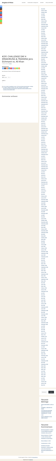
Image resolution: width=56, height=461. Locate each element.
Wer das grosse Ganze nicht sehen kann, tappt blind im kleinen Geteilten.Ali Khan (17, 88)
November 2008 (44, 209)
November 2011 (44, 183)
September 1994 (44, 279)
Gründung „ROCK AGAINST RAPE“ (9, 89)
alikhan (5, 87)
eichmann (12, 87)
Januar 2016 (43, 114)
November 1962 (44, 355)
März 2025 (43, 19)
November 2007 (44, 213)
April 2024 (43, 34)
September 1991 (44, 291)
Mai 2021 (43, 59)
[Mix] (15, 68)
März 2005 (43, 227)
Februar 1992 (44, 288)
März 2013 (43, 159)
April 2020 (43, 71)
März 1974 (43, 334)
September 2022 (44, 52)
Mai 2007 (43, 216)
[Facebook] (3, 68)
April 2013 (43, 157)
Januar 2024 (43, 40)
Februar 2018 (44, 97)
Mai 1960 (43, 362)
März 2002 (43, 239)
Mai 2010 (43, 194)
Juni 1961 (43, 359)
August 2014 (43, 135)
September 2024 (44, 26)
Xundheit (31, 86)
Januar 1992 (43, 289)
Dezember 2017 (44, 100)
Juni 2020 (43, 67)
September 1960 (44, 360)
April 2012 (43, 175)
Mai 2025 (43, 17)
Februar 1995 (44, 277)
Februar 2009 (44, 206)
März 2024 (43, 36)
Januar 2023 (43, 50)
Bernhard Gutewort (45, 429)
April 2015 (43, 123)
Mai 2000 (43, 242)
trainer (27, 87)
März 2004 (43, 235)
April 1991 (43, 296)
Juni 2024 (43, 31)
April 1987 (43, 308)
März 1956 (43, 372)
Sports (15, 86)
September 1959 (44, 364)
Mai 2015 (43, 121)
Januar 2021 (43, 62)
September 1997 (44, 256)
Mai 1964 (43, 352)
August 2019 (43, 78)
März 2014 (43, 144)
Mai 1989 (43, 305)
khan (17, 87)
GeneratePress (35, 457)
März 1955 (43, 374)
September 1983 (44, 322)
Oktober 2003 (44, 237)
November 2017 (44, 102)
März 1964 (43, 353)
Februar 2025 (44, 21)
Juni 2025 (43, 15)
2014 (50, 440)
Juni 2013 (43, 156)
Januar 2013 (43, 163)
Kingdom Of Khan (7, 2)
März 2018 (43, 95)
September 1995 (44, 274)
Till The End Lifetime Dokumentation (23, 86)
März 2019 (43, 81)
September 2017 (44, 104)
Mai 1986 (43, 312)
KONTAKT (42, 2)
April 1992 (43, 284)
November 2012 (44, 166)
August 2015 (43, 119)
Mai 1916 (43, 385)
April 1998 (43, 255)
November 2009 (44, 199)
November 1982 (44, 324)
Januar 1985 (43, 319)
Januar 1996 (43, 272)
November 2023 (44, 43)
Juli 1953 (43, 378)
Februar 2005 (44, 229)
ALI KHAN (7, 86)
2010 (4, 86)
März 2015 (43, 125)
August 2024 (43, 27)
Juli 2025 (43, 14)
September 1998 (44, 253)
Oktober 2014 (44, 131)
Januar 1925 (43, 383)
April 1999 (43, 246)
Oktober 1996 (44, 265)
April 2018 (43, 93)
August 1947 (43, 381)
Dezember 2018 (44, 86)
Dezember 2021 (44, 57)
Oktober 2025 (44, 12)
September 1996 (44, 267)
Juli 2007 (43, 215)
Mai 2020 (43, 69)
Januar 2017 (43, 109)
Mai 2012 (43, 173)
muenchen (21, 87)
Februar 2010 (44, 196)
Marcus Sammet (44, 435)
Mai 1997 (43, 260)
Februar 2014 (44, 145)
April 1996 (43, 268)
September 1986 (44, 310)
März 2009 (43, 204)
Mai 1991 (43, 294)
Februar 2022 (44, 53)
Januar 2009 (43, 208)
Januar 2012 (43, 180)
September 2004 (44, 232)
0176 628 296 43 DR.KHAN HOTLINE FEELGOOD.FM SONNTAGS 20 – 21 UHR (46, 412)
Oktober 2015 (44, 118)
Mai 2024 (43, 33)
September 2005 (44, 223)
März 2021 (43, 60)
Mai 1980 (43, 329)
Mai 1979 (43, 331)
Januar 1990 (43, 303)
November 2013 (44, 151)
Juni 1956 (43, 371)
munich (24, 87)
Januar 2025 (43, 22)
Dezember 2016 (44, 111)
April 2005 (43, 225)
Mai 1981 (43, 327)
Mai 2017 (43, 105)
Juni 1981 (43, 326)
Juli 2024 (43, 29)
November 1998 (44, 251)
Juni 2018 (43, 90)
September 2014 (44, 133)
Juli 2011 (43, 185)
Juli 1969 (43, 346)
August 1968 (43, 348)
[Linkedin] (9, 68)
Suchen (51, 392)
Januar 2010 (43, 197)
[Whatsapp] (17, 68)
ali (3, 87)
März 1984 (43, 320)
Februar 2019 (44, 83)
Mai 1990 (43, 298)
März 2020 (43, 73)
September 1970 (44, 341)
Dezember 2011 (44, 182)
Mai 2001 (43, 241)
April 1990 (43, 300)
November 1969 (44, 345)
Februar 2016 (44, 112)
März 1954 (43, 376)
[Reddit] (7, 68)
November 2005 (44, 222)
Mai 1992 (43, 282)
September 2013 (44, 154)
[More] (19, 68)
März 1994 (43, 281)
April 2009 (43, 203)
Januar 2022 (43, 55)
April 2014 (43, 142)
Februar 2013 (44, 161)
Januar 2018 (43, 99)
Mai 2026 (43, 8)
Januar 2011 (43, 190)
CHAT (42, 414)
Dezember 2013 (44, 149)
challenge (9, 87)
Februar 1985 (44, 317)
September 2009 (44, 201)
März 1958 (43, 367)
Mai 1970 (43, 343)
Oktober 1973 (44, 336)
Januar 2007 (43, 218)
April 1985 (43, 315)
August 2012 (43, 170)
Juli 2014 (43, 137)
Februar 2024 (44, 38)
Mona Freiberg (44, 440)
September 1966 (44, 350)
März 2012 (43, 177)
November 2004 (44, 230)
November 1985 (44, 314)
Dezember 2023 (44, 41)
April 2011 (43, 189)
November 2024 (44, 24)
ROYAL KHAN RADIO (49, 2)
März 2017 (43, 107)
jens (15, 87)
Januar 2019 (43, 85)
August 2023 (43, 47)
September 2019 (44, 76)
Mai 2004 (43, 234)
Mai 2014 (43, 140)
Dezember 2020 (44, 64)
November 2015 (44, 116)
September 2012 (44, 168)
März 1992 (43, 286)
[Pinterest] (11, 68)
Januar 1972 (43, 340)
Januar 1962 (43, 357)
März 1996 (43, 270)
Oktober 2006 (44, 220)
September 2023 (44, 45)
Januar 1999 (43, 249)
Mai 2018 (43, 92)
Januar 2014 (43, 147)
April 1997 (43, 261)
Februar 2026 (44, 10)
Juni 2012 (43, 171)
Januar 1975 (43, 333)
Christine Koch (44, 443)
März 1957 (43, 369)
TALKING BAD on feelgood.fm (33, 2)
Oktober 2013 (44, 152)
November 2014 (44, 130)
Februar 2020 (44, 74)
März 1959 (43, 366)
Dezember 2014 (44, 128)
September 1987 (44, 307)
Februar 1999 (44, 248)
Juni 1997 (43, 258)
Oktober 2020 (44, 66)
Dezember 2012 (44, 164)
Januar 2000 (43, 244)
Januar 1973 (43, 338)
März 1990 (43, 301)
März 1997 (43, 263)
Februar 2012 (44, 178)
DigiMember (31, 459)
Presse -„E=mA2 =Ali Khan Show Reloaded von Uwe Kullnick (46, 437)
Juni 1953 (43, 379)
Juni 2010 (43, 192)
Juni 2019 (43, 79)
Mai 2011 (43, 187)
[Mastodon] (13, 68)
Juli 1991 (43, 293)
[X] (5, 68)
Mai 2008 (43, 211)
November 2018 (44, 88)
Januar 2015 (43, 126)
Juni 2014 (43, 138)
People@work (11, 86)
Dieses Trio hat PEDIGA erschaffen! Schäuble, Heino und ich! (47, 431)
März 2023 (43, 48)
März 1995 (43, 275)
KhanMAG (23, 2)
